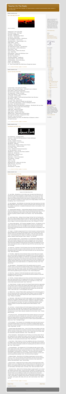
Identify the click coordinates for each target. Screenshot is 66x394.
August (50, 70)
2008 (49, 95)
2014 (49, 65)
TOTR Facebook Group (50, 30)
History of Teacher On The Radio (52, 38)
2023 (49, 53)
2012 (49, 90)
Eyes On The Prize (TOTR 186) (14, 71)
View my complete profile (51, 114)
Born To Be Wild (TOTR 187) (14, 15)
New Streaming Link (50, 35)
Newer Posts (10, 383)
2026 (49, 49)
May (50, 74)
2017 (49, 61)
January (50, 80)
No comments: (24, 66)
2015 (49, 64)
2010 (49, 92)
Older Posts (42, 383)
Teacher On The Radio (17, 6)
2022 (49, 54)
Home (26, 383)
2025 (49, 50)
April (50, 76)
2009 (49, 94)
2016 (49, 62)
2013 (49, 66)
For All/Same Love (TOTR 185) (14, 126)
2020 (49, 57)
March (50, 77)
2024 (49, 51)
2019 (49, 58)
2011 (49, 91)
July (50, 72)
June (50, 73)
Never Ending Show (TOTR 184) (14, 174)
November (50, 69)
